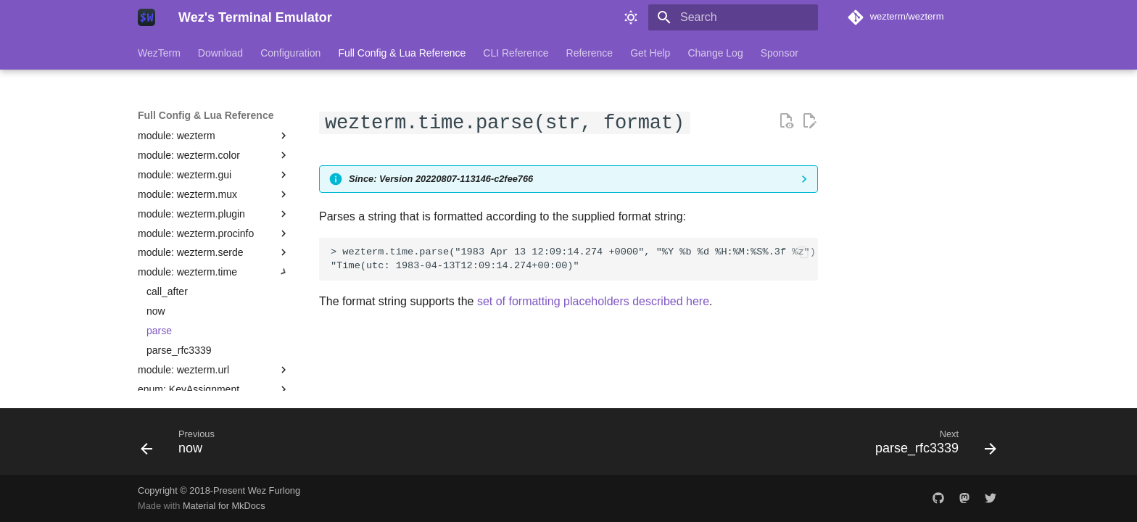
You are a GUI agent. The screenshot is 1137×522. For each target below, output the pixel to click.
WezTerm (159, 53)
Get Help (650, 53)
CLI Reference (515, 53)
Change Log (715, 53)
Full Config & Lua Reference (402, 53)
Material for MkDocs (224, 505)
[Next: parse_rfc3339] (931, 446)
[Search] (733, 17)
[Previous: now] (182, 446)
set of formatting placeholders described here (593, 301)
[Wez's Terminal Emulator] (146, 17)
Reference (589, 53)
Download (220, 53)
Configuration (290, 53)
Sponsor (779, 53)
